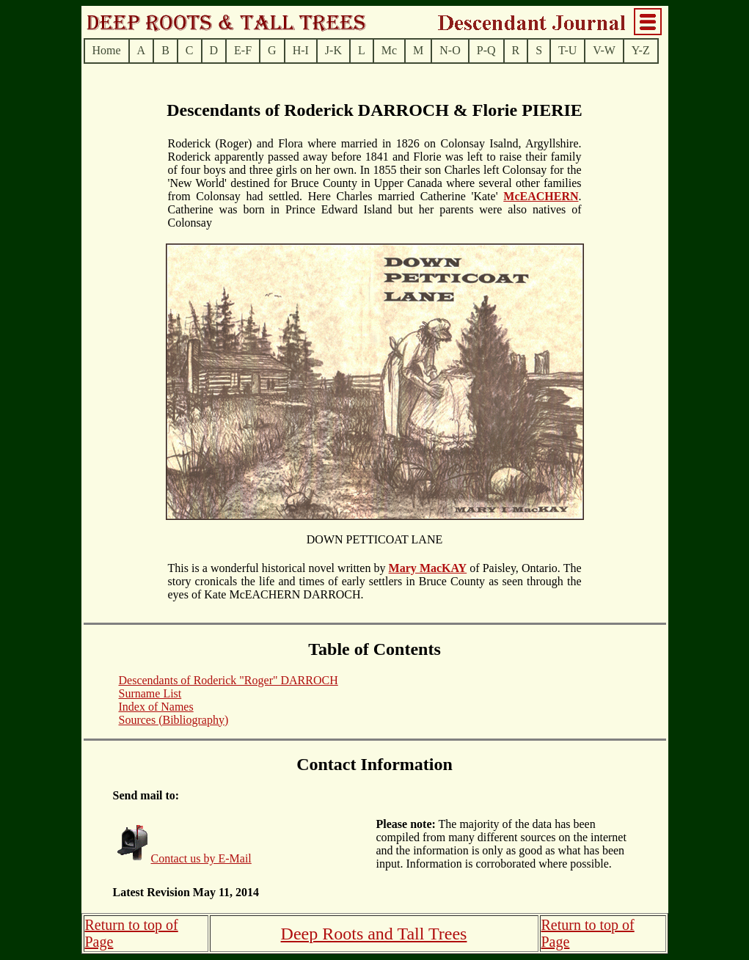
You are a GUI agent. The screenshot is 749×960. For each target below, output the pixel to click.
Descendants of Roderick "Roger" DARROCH (228, 680)
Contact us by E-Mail (201, 858)
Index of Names (156, 706)
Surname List (150, 693)
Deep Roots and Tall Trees (374, 933)
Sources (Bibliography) (174, 720)
